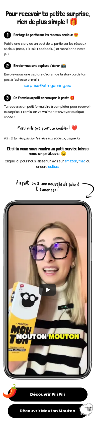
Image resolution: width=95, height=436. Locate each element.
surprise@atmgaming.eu (47, 85)
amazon (71, 161)
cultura (53, 166)
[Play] (47, 290)
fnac (82, 161)
